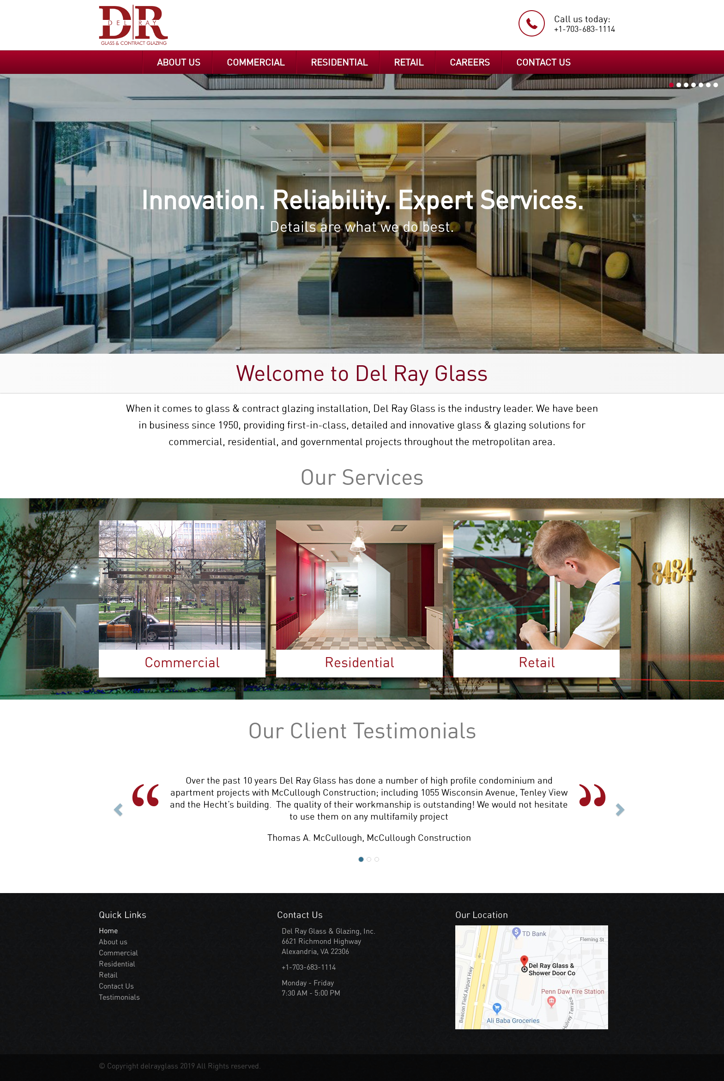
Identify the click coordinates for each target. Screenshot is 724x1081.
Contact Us (116, 986)
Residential (117, 964)
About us (113, 941)
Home (108, 930)
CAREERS (470, 62)
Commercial (118, 952)
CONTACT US (543, 62)
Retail (108, 975)
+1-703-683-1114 (584, 29)
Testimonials (119, 997)
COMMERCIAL (255, 62)
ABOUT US (178, 62)
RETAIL (408, 62)
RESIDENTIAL (339, 62)
